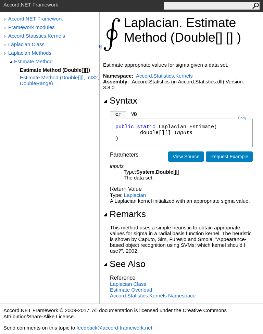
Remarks (124, 214)
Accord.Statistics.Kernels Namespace (153, 295)
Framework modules (31, 27)
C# (118, 114)
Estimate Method (33, 61)
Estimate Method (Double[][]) (55, 70)
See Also (124, 264)
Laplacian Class (26, 44)
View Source (186, 156)
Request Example (229, 156)
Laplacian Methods (29, 53)
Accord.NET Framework (35, 19)
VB (134, 114)
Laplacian (135, 195)
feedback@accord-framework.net (114, 328)
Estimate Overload (131, 290)
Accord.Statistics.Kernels (36, 36)
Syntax (120, 100)
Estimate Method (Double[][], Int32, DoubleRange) (59, 80)
